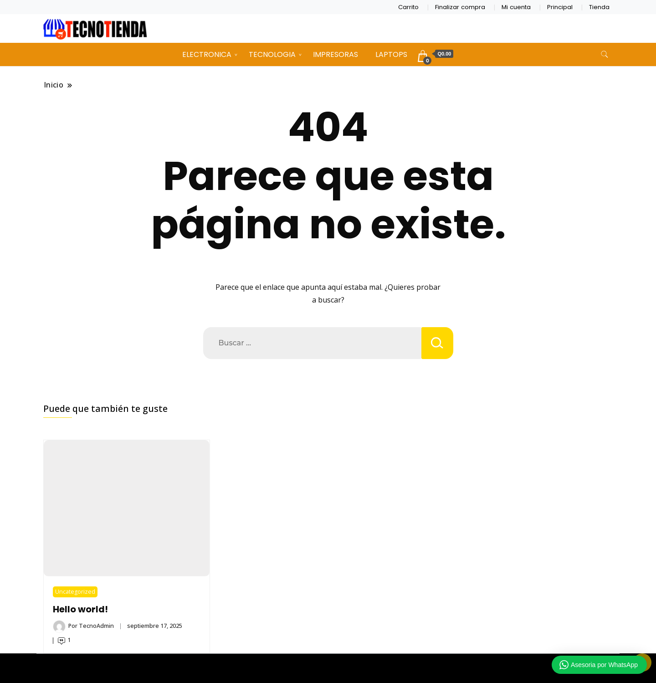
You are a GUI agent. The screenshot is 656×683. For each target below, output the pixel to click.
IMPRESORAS (335, 54)
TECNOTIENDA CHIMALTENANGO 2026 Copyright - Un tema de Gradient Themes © (328, 668)
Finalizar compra (460, 7)
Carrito (408, 7)
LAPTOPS (391, 54)
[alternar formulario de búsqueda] (604, 54)
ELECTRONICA (206, 54)
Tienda (599, 7)
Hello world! (80, 609)
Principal (560, 7)
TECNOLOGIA (272, 54)
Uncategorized (75, 592)
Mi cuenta (516, 7)
